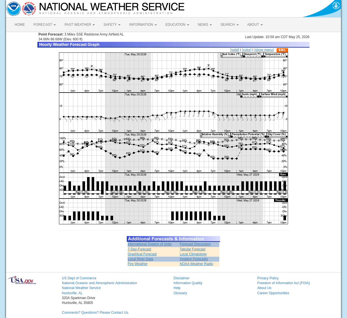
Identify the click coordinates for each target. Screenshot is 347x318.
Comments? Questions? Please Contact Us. (95, 313)
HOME (20, 25)
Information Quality (188, 283)
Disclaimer (182, 278)
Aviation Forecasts (194, 259)
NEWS (205, 25)
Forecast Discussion (195, 244)
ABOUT (255, 25)
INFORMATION (143, 25)
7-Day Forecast (139, 249)
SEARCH (229, 25)
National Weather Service (81, 288)
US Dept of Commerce (79, 278)
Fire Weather (137, 264)
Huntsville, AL (72, 293)
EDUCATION (177, 25)
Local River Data (140, 259)
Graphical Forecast (142, 254)
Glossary (180, 293)
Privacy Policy (268, 278)
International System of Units (149, 244)
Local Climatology (193, 254)
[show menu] (264, 50)
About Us (264, 288)
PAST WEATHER (79, 25)
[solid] (234, 50)
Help (177, 288)
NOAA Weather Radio (196, 264)
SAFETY (112, 25)
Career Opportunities (273, 293)
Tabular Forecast (192, 249)
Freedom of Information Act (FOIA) (283, 283)
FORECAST (44, 25)
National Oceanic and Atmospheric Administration (99, 283)
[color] (246, 50)
